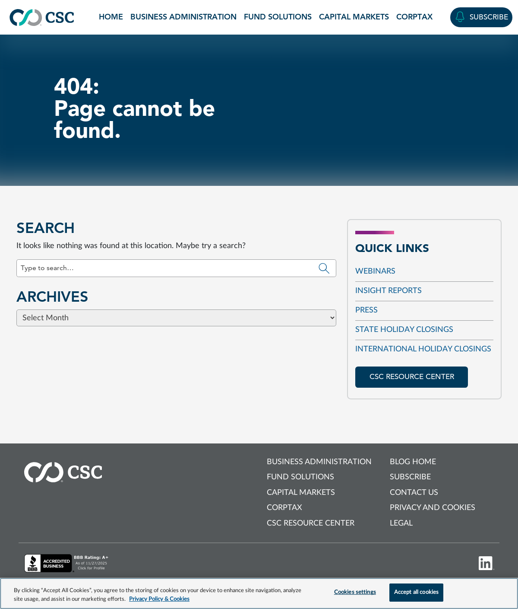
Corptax (414, 17)
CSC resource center (412, 376)
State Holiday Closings (404, 330)
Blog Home (413, 462)
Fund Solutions (278, 17)
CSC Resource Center (310, 523)
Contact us (414, 493)
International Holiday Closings (423, 349)
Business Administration (183, 17)
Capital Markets (354, 17)
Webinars (375, 271)
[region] (259, 593)
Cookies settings (355, 592)
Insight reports (388, 291)
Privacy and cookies (432, 508)
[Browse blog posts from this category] (259, 314)
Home (111, 17)
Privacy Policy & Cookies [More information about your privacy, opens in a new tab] (159, 599)
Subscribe (410, 477)
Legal (401, 523)
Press (366, 310)
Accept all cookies (416, 592)
